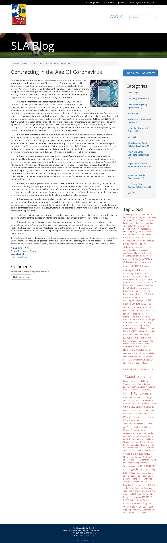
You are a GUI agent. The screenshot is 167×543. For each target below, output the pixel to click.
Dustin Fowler (129, 291)
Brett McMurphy (144, 234)
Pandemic (148, 410)
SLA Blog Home (93, 2)
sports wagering (130, 476)
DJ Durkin (145, 285)
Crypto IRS (146, 273)
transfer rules (139, 491)
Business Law (129, 240)
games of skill (129, 319)
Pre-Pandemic (139, 430)
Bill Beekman (147, 231)
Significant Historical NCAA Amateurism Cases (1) (139, 166)
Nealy (133, 381)
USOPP (126, 500)
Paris (125, 413)
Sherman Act (128, 457)
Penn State (137, 417)
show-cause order (131, 459)
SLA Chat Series (130, 462)
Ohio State (129, 406)
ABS (143, 214)
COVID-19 (144, 270)
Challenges (138, 247)
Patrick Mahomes (141, 413)
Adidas (126, 217)
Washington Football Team (138, 506)
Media (147, 350)
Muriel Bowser (129, 363)
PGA (125, 420)
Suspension (134, 479)
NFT (148, 394)
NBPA (146, 369)
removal (145, 439)
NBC (141, 369)
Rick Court (134, 442)
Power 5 (127, 430)
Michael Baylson (130, 353)
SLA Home (109, 2)
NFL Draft (142, 394)
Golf (145, 322)
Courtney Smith (130, 270)
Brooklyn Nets (144, 237)
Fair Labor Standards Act (137, 302)
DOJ (151, 285)
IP (127, 331)
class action (137, 250)
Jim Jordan (150, 331)
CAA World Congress (145, 240)
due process (144, 288)
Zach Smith (141, 512)
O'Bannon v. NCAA (148, 403)
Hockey (147, 325)
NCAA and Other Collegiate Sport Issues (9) (138, 154)
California (128, 244)
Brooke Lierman (130, 237)
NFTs (152, 394)
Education (127, 294)
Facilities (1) (133, 113)
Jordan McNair (131, 337)
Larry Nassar (129, 343)
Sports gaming (149, 469)
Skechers (144, 459)
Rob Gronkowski (130, 445)
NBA (135, 369)
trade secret (146, 488)
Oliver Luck (140, 407)
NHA (125, 397)
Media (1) (132, 137)
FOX (147, 313)
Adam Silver (150, 214)
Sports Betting (146, 465)
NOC (138, 400)
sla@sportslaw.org (86, 535)
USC (143, 497)
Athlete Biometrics (141, 226)
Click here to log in (21, 277)
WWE (134, 512)
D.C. (151, 276)
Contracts (136, 265)
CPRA (125, 273)
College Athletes (142, 259)
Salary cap (133, 447)
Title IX (152, 485)
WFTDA (139, 509)
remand (137, 439)
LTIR (150, 346)
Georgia (151, 319)
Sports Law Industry (144, 473)
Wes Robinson (129, 509)
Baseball (127, 229)
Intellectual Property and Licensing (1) (139, 121)
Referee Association (144, 436)
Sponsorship (143, 462)
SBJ (140, 447)
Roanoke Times (146, 442)
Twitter (149, 491)
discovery (136, 285)
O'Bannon (135, 403)
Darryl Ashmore (145, 279)
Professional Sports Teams (135, 433)
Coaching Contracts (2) (138, 98)
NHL (129, 397)
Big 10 (131, 231)
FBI (134, 307)
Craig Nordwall (134, 273)
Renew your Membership (142, 2)
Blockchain (132, 234)
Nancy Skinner (142, 363)
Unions (126, 497)
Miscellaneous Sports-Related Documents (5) (138, 144)
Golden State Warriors (133, 322)
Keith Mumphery (147, 338)
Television (127, 481)
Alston (135, 220)
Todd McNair (129, 488)
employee (136, 294)
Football (151, 310)
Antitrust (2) (133, 92)
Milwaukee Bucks (135, 356)
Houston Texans (130, 328)
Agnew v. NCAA (146, 217)
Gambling (146, 316)
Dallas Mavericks (130, 279)
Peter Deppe (148, 417)
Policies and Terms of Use (83, 540)
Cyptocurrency (142, 276)
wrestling (127, 512)
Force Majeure (138, 314)
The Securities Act (139, 485)
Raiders (151, 433)
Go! (154, 17)
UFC (134, 494)
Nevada (139, 381)
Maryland (138, 349)
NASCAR (128, 369)
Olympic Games (130, 410)
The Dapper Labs (140, 481)
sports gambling (132, 469)
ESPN (145, 294)
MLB (142, 359)
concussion (145, 262)
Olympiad (150, 407)
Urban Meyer (135, 497)
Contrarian (147, 266)
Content (126, 266)
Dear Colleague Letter (132, 282)
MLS (154, 359)
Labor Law (137, 341)
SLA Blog (152, 459)
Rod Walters (143, 445)
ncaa (129, 375)
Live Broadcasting (135, 346)
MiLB (125, 356)
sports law (129, 472)
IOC (124, 331)
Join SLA (122, 2)
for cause (127, 314)
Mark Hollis (128, 350)
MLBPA (149, 359)
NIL (135, 397)
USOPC (149, 497)
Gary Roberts (141, 319)
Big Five (138, 231)
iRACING (132, 331)
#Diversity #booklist (132, 214)
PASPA (131, 413)
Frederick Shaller (130, 316)
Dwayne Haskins (143, 291)
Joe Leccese (128, 334)
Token (137, 488)
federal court (143, 307)
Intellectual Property (147, 328)
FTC (140, 316)
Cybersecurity (129, 276)
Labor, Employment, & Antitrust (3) (138, 129)
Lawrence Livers (142, 343)
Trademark (128, 491)
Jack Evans (140, 331)
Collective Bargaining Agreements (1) (137, 106)
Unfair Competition (145, 494)
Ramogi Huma (129, 436)
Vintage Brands (136, 500)
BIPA (125, 234)
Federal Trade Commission (135, 310)
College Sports (131, 262)
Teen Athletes (146, 479)
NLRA (133, 400)
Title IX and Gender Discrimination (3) (137, 177)
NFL (134, 393)
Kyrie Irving (128, 341)
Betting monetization (140, 229)
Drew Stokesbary (130, 288)
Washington (144, 503)
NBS (151, 369)
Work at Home (149, 509)
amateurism (148, 223)
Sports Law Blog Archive (140, 73)
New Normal (134, 389)
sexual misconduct (139, 453)
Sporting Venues (130, 466)
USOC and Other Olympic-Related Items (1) (139, 186)
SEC (143, 447)
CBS (141, 244)
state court (142, 476)
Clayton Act (139, 253)
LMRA (145, 346)
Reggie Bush (128, 439)
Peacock (127, 417)
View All (131, 193)
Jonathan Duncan (141, 334)
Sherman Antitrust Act (144, 457)
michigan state (146, 353)
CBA (136, 244)
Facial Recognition (139, 300)
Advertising (135, 217)
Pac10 (140, 410)
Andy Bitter (128, 226)
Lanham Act (148, 341)
